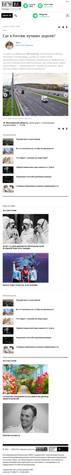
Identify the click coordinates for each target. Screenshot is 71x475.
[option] (35, 94)
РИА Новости (32, 53)
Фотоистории (9, 210)
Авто (5, 30)
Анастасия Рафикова (24, 45)
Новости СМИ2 (9, 206)
